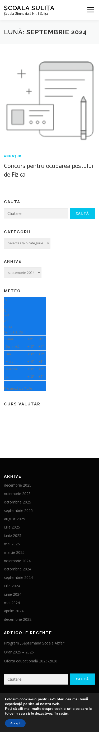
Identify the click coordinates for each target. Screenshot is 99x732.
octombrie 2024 (17, 568)
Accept (15, 723)
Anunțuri (13, 156)
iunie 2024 (12, 594)
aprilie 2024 (13, 610)
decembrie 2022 (17, 619)
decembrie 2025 (17, 485)
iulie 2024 (12, 585)
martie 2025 (14, 552)
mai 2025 (12, 543)
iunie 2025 (12, 535)
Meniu (90, 10)
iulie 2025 (12, 527)
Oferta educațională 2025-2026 (30, 660)
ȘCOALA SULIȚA (29, 7)
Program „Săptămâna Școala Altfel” (34, 643)
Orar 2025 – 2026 (19, 652)
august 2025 (14, 518)
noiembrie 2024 (17, 560)
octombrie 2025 (17, 502)
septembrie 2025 (18, 510)
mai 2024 (12, 602)
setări (63, 713)
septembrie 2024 (18, 577)
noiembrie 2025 (17, 493)
